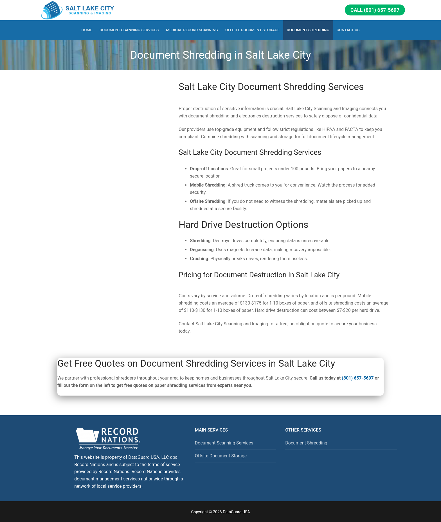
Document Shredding (306, 443)
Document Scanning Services (224, 443)
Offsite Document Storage (221, 456)
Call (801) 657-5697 (374, 10)
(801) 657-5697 (358, 378)
